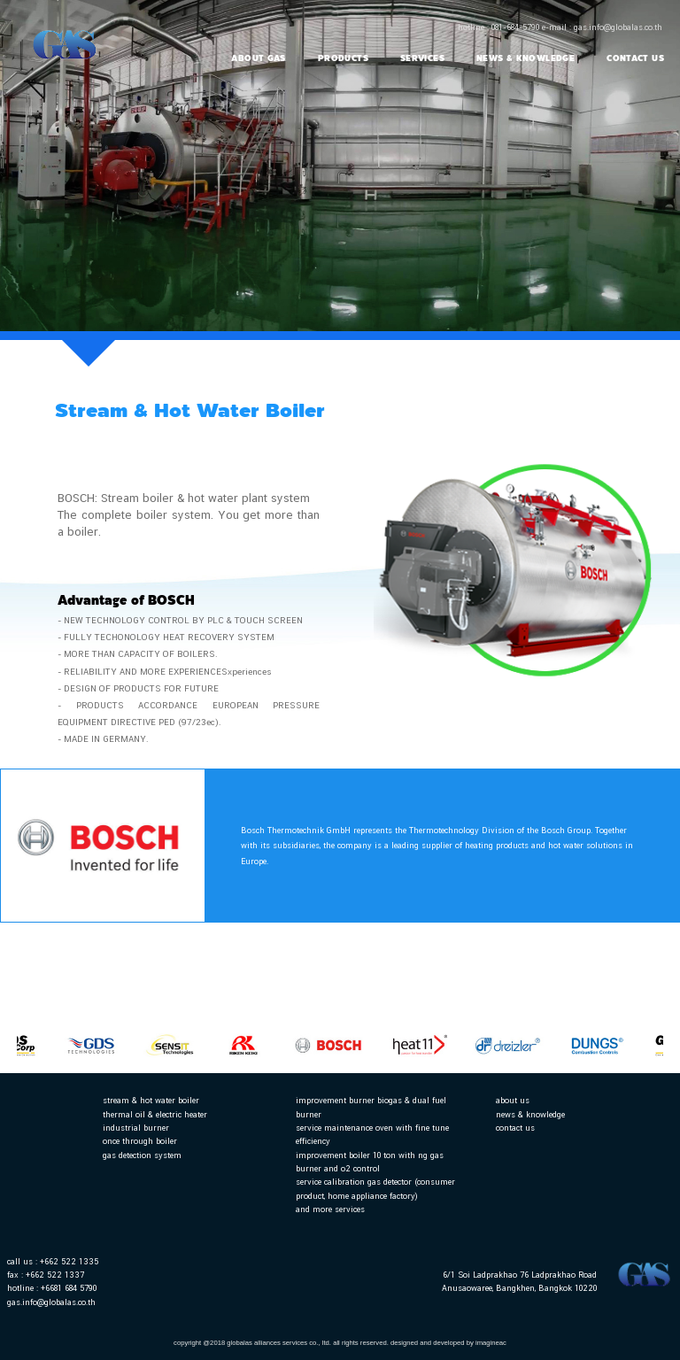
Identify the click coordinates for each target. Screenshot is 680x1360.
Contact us (635, 58)
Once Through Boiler (140, 1141)
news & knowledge (530, 1114)
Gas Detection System (142, 1155)
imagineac (490, 1343)
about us (512, 1100)
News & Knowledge (525, 58)
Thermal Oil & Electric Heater (155, 1114)
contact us (515, 1127)
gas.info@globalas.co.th (51, 1302)
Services (422, 58)
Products (343, 58)
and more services (330, 1209)
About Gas (258, 58)
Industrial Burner (136, 1127)
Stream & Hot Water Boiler (151, 1100)
